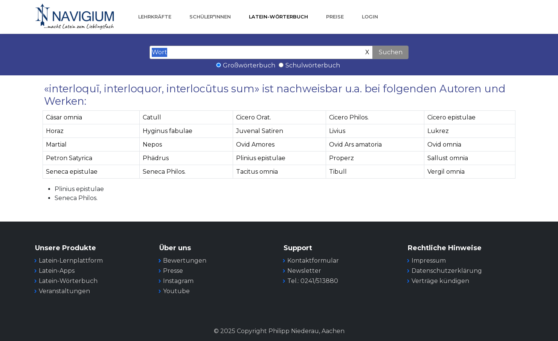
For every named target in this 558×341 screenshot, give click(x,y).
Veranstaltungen (64, 291)
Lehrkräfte (154, 17)
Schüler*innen (210, 17)
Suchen (390, 52)
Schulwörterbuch (312, 65)
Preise (335, 17)
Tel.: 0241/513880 (312, 280)
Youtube (176, 291)
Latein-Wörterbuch (278, 17)
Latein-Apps (57, 270)
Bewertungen (184, 260)
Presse (173, 270)
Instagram (178, 280)
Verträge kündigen (440, 280)
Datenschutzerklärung (447, 270)
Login (370, 17)
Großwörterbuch (249, 65)
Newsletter (304, 270)
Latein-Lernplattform (71, 260)
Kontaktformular (313, 260)
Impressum (429, 260)
